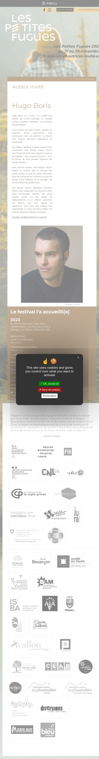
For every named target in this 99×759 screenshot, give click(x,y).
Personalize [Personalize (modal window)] (49, 395)
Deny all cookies (49, 389)
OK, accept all (49, 383)
